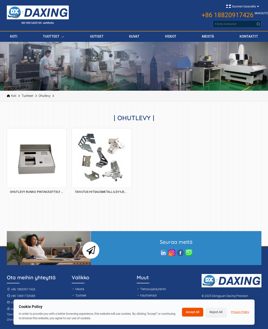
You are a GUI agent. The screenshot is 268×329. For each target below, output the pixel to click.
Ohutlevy (45, 96)
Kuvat (134, 36)
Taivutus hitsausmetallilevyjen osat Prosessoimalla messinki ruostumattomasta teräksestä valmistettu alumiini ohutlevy (101, 191)
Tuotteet (54, 36)
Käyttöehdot (147, 295)
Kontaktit (249, 36)
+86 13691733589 (21, 296)
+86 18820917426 (228, 15)
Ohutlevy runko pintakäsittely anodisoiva (36, 191)
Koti (13, 36)
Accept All (192, 312)
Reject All (216, 312)
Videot (170, 36)
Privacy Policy (240, 312)
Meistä (208, 36)
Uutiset (97, 36)
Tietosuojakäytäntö (151, 289)
